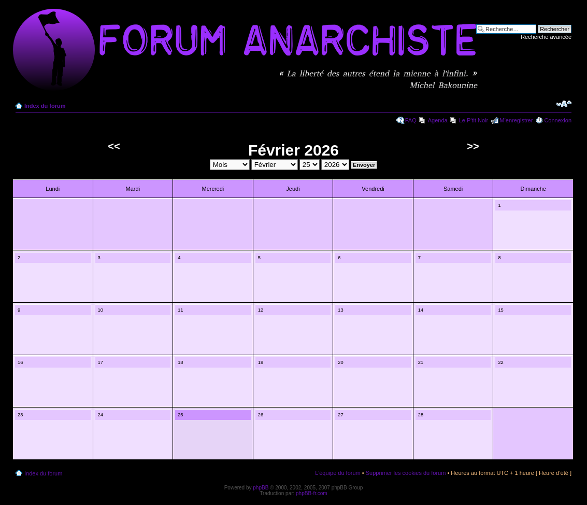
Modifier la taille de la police (563, 103)
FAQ (411, 120)
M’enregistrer (516, 120)
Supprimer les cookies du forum (406, 473)
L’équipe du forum (337, 473)
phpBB (260, 487)
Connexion (557, 120)
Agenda (438, 120)
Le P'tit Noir (474, 120)
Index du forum (44, 106)
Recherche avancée (546, 37)
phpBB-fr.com (311, 493)
